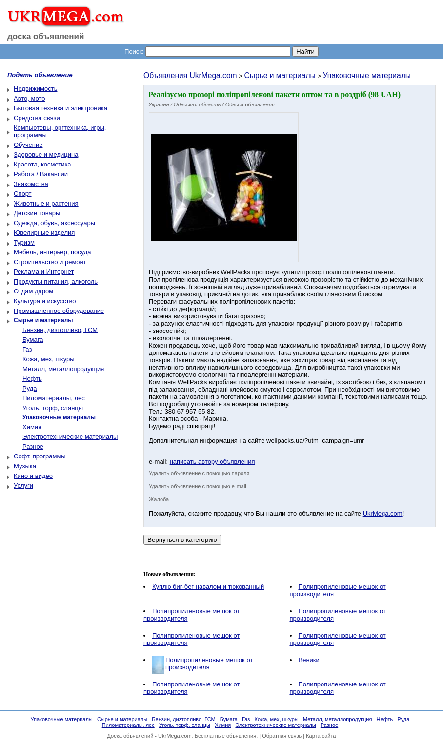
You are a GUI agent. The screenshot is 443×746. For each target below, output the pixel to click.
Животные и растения (46, 203)
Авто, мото (29, 98)
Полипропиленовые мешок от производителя (209, 663)
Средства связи (37, 118)
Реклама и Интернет (44, 271)
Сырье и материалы (279, 75)
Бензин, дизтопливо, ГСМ (60, 329)
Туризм (24, 242)
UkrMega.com (383, 513)
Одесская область (197, 104)
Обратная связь (282, 736)
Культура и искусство (45, 301)
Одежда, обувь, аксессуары (54, 223)
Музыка (25, 466)
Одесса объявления (250, 104)
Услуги (23, 485)
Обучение (28, 144)
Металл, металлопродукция (63, 369)
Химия (31, 427)
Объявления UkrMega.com (190, 75)
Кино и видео (33, 475)
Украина (158, 104)
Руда (29, 388)
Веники (309, 659)
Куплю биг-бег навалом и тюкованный (208, 586)
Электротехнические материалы (70, 436)
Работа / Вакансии (41, 174)
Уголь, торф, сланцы (52, 408)
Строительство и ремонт (50, 262)
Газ (27, 349)
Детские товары (37, 213)
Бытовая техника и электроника (60, 108)
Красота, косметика (42, 164)
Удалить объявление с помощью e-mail (197, 486)
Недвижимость (35, 88)
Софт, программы (40, 456)
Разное (32, 446)
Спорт (23, 193)
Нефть (32, 378)
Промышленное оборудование (59, 310)
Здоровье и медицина (46, 154)
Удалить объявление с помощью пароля (199, 473)
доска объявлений (45, 36)
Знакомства (31, 183)
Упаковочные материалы (367, 75)
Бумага (32, 339)
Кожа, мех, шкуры (48, 359)
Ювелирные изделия (44, 232)
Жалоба (159, 499)
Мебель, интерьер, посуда (52, 252)
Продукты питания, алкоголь (56, 281)
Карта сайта (321, 736)
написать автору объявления (212, 461)
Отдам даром (33, 291)
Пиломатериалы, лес (53, 398)
